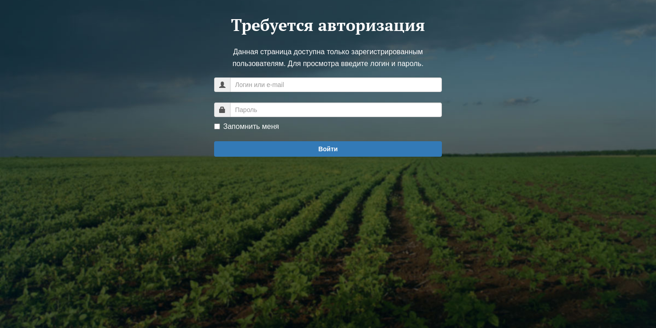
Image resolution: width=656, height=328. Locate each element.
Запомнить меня (246, 126)
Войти (328, 149)
